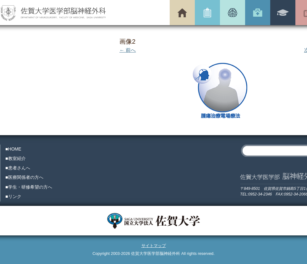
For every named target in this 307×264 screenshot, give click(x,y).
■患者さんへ (17, 167)
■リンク (13, 196)
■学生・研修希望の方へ (28, 187)
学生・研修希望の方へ (282, 12)
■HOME (13, 148)
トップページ (182, 12)
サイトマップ (153, 245)
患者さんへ (232, 12)
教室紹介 (207, 12)
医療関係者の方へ (257, 12)
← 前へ (127, 50)
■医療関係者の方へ (24, 177)
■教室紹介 (15, 158)
